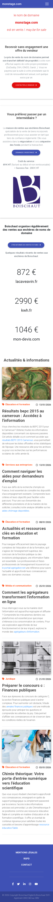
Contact (26, 864)
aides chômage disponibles (15, 510)
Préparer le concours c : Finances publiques (23, 688)
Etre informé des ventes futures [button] (26, 245)
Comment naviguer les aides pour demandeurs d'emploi (23, 476)
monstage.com (26, 22)
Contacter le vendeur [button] (26, 85)
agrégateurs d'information (26, 631)
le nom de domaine (26, 15)
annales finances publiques (19, 706)
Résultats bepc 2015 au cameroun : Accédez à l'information (23, 416)
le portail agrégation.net (13, 568)
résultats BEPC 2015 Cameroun (17, 440)
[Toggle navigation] (47, 4)
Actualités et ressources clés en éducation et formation (24, 533)
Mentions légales (26, 852)
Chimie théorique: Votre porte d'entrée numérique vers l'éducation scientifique (24, 780)
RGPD (27, 858)
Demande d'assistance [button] (26, 152)
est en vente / (26, 30)
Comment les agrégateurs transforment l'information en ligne (25, 597)
